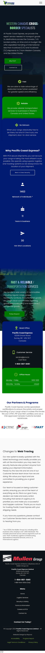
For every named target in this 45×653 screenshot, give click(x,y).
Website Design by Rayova (22, 635)
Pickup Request (14, 314)
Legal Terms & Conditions (16, 642)
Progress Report (28, 638)
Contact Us (13, 67)
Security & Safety (22, 601)
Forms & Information (22, 605)
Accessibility (15, 638)
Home (22, 594)
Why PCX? (12, 61)
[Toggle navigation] (40, 3)
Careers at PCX (22, 609)
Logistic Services (22, 598)
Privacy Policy (33, 642)
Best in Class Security (22, 172)
